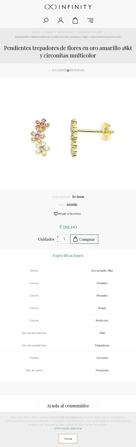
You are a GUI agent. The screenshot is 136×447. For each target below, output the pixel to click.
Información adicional (68, 428)
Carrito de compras (75, 20)
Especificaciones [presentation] (68, 255)
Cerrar (68, 438)
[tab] (68, 255)
